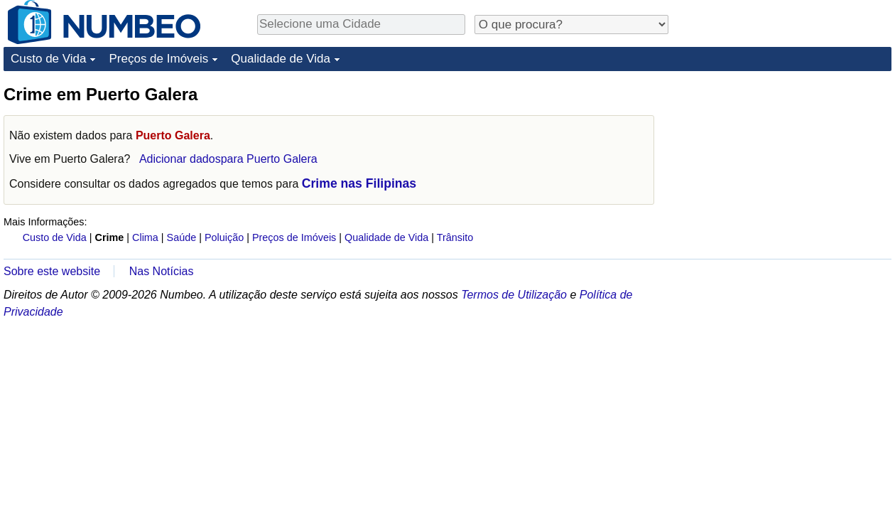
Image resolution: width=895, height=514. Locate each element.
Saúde (182, 237)
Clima (145, 237)
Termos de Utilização (514, 295)
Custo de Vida (48, 58)
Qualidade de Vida (280, 58)
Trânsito (455, 237)
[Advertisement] (733, 296)
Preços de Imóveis (158, 58)
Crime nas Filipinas (359, 183)
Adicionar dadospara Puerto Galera (228, 159)
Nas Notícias (161, 271)
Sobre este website (52, 271)
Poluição (224, 237)
